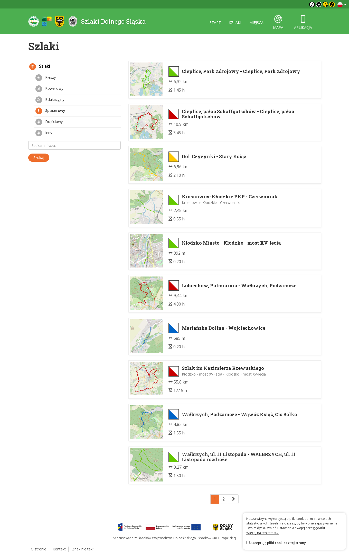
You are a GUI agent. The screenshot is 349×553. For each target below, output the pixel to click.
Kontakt (59, 549)
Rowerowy (49, 88)
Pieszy (45, 77)
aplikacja (303, 22)
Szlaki (39, 66)
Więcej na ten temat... (262, 532)
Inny (43, 133)
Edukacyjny (49, 99)
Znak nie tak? (83, 549)
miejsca (256, 22)
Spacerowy (50, 111)
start (215, 22)
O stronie (38, 549)
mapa (278, 22)
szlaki (235, 22)
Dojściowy (49, 122)
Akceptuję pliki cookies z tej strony (278, 542)
